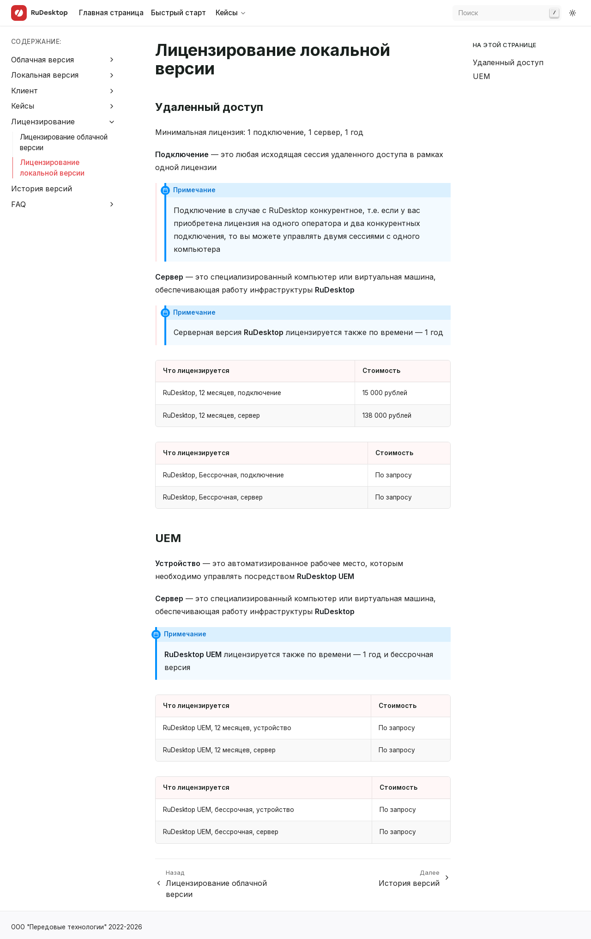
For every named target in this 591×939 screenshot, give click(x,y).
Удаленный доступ (508, 62)
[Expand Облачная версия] (112, 59)
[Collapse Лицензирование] (112, 121)
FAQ (18, 204)
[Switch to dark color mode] (572, 13)
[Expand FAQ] (112, 204)
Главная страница (111, 12)
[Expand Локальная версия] (112, 75)
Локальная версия (44, 74)
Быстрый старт (178, 12)
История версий (41, 188)
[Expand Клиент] (112, 90)
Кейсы (22, 105)
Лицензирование (43, 121)
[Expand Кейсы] (112, 106)
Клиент (24, 90)
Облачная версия (42, 59)
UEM (481, 76)
